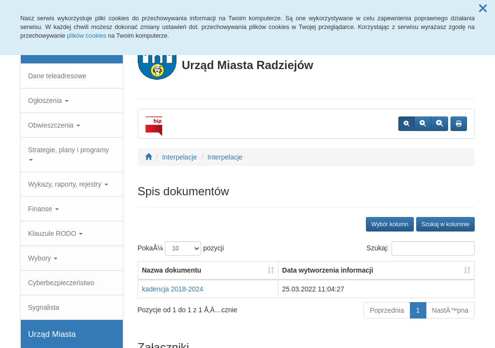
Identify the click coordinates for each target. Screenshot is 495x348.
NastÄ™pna (450, 310)
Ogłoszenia (48, 100)
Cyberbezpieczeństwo (61, 283)
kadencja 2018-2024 (173, 289)
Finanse (43, 209)
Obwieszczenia (54, 125)
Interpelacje (179, 157)
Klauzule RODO (55, 233)
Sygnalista (43, 307)
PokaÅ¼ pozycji (181, 248)
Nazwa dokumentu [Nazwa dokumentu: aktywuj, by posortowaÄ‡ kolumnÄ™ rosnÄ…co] (172, 270)
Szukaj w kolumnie (445, 224)
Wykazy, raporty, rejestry (68, 184)
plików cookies (86, 35)
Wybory (43, 258)
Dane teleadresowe (57, 76)
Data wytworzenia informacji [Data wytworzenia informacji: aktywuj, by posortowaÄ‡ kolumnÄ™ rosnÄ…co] (327, 270)
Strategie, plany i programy (68, 153)
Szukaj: (420, 248)
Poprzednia (387, 310)
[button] (483, 8)
